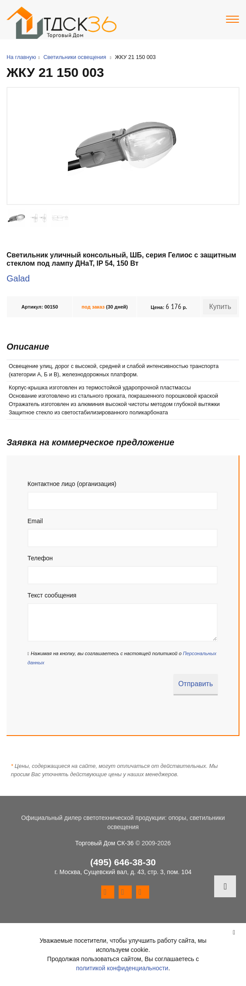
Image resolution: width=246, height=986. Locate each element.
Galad (18, 278)
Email (35, 520)
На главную (21, 57)
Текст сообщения (51, 595)
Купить (220, 306)
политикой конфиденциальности (122, 968)
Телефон (40, 558)
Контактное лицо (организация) (71, 483)
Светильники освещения (74, 57)
